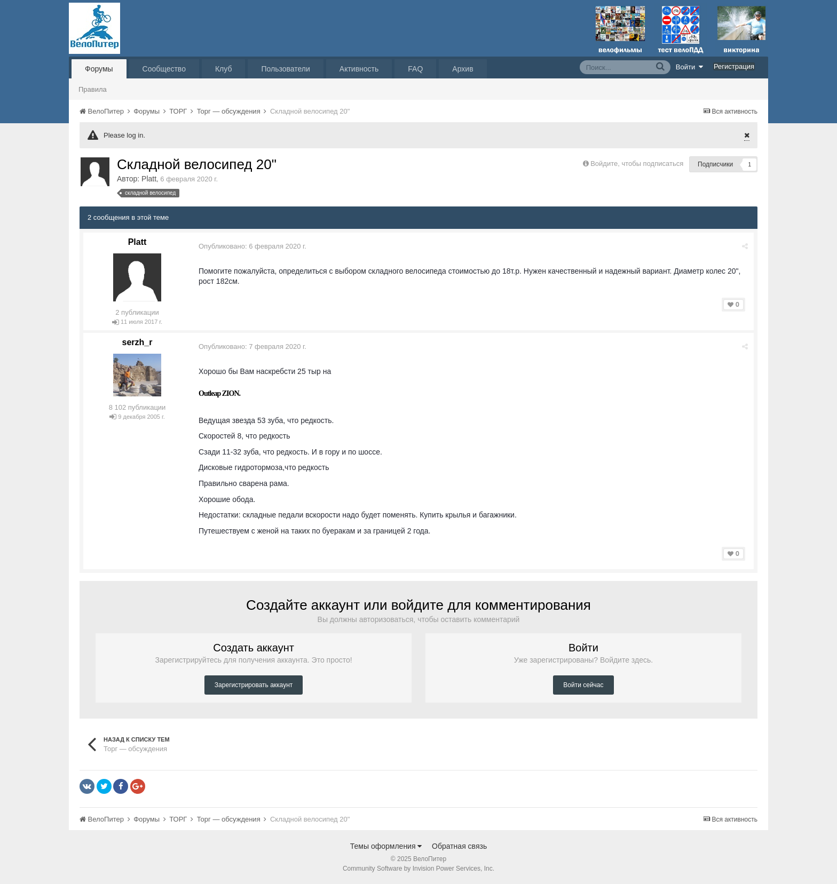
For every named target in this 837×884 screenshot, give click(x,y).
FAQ (415, 69)
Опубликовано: (252, 246)
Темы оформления (386, 846)
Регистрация (734, 66)
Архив (462, 69)
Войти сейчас (583, 685)
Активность (359, 69)
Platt (148, 178)
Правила (92, 89)
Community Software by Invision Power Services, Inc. (418, 868)
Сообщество (164, 69)
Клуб (223, 69)
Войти (690, 66)
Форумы (99, 69)
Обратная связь (459, 846)
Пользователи (285, 69)
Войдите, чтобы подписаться (636, 164)
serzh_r (137, 342)
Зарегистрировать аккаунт (254, 685)
